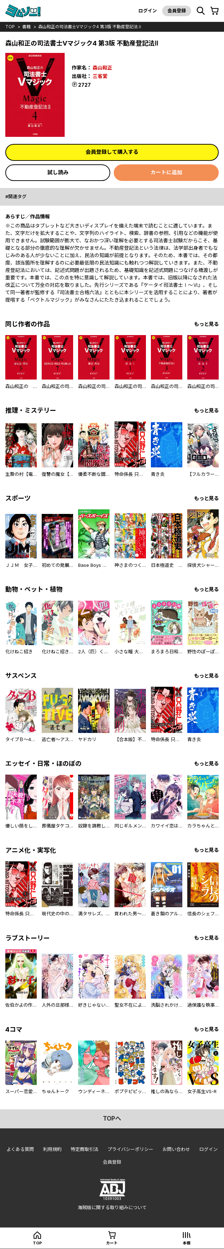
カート (112, 1243)
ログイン (147, 10)
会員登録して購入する (112, 151)
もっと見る (206, 324)
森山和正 (102, 68)
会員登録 (176, 10)
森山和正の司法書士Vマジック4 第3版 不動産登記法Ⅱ (90, 26)
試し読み (58, 172)
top (10, 26)
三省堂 (100, 76)
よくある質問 (20, 1149)
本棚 (186, 1243)
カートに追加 (166, 172)
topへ (112, 1118)
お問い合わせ (176, 1149)
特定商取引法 (84, 1149)
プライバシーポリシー (130, 1149)
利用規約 (52, 1149)
